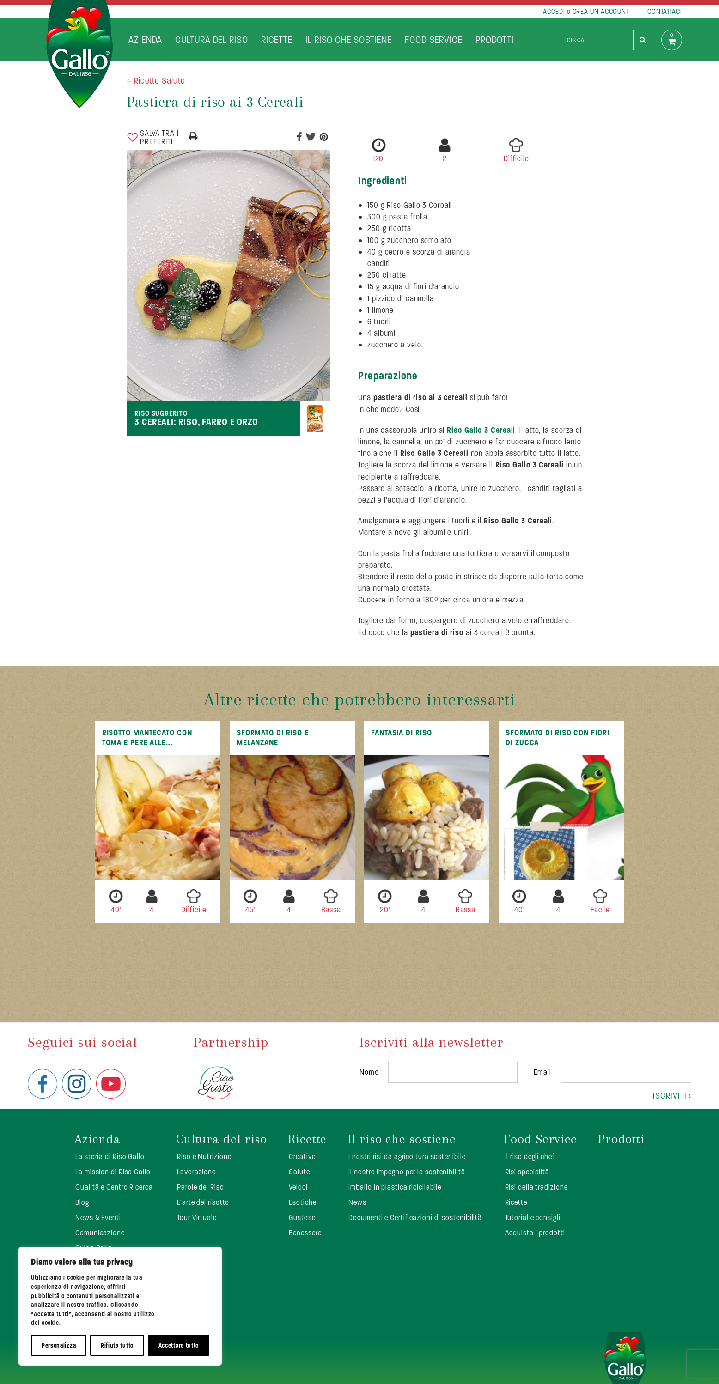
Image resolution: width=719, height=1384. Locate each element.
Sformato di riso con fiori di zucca (557, 738)
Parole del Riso (200, 1187)
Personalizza (59, 1345)
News (357, 1202)
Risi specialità (527, 1172)
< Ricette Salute (156, 80)
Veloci (298, 1187)
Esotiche (302, 1202)
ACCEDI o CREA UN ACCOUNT (586, 11)
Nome (369, 1072)
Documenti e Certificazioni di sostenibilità (415, 1217)
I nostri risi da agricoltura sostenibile (406, 1156)
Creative (302, 1156)
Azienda (145, 39)
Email (543, 1072)
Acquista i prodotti (535, 1233)
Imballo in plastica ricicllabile (394, 1187)
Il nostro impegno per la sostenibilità (406, 1172)
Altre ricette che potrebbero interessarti (359, 699)
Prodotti (494, 39)
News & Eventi (98, 1217)
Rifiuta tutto (117, 1345)
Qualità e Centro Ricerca (114, 1187)
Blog (82, 1202)
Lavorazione (196, 1172)
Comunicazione (100, 1233)
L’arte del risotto (203, 1202)
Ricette (276, 39)
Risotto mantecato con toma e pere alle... (147, 738)
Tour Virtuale (197, 1217)
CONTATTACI (664, 11)
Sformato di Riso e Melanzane (273, 738)
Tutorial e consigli (533, 1217)
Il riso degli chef (529, 1156)
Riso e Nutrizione (204, 1156)
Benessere (305, 1233)
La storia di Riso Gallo (110, 1156)
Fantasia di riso (401, 733)
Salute (299, 1172)
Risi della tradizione (536, 1187)
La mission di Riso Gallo (113, 1172)
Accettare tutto (178, 1345)
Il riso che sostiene (348, 39)
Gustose (302, 1217)
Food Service (434, 39)
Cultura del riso (211, 39)
